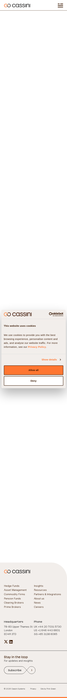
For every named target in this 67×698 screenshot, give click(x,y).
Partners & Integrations (47, 594)
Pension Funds (12, 598)
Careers (39, 606)
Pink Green (51, 689)
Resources (40, 590)
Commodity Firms (14, 594)
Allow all (33, 370)
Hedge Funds (11, 585)
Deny (33, 380)
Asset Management (15, 590)
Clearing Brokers (14, 602)
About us (39, 598)
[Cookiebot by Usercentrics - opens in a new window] (48, 314)
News (37, 602)
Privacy (33, 689)
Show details (49, 359)
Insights (38, 585)
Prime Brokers (12, 606)
